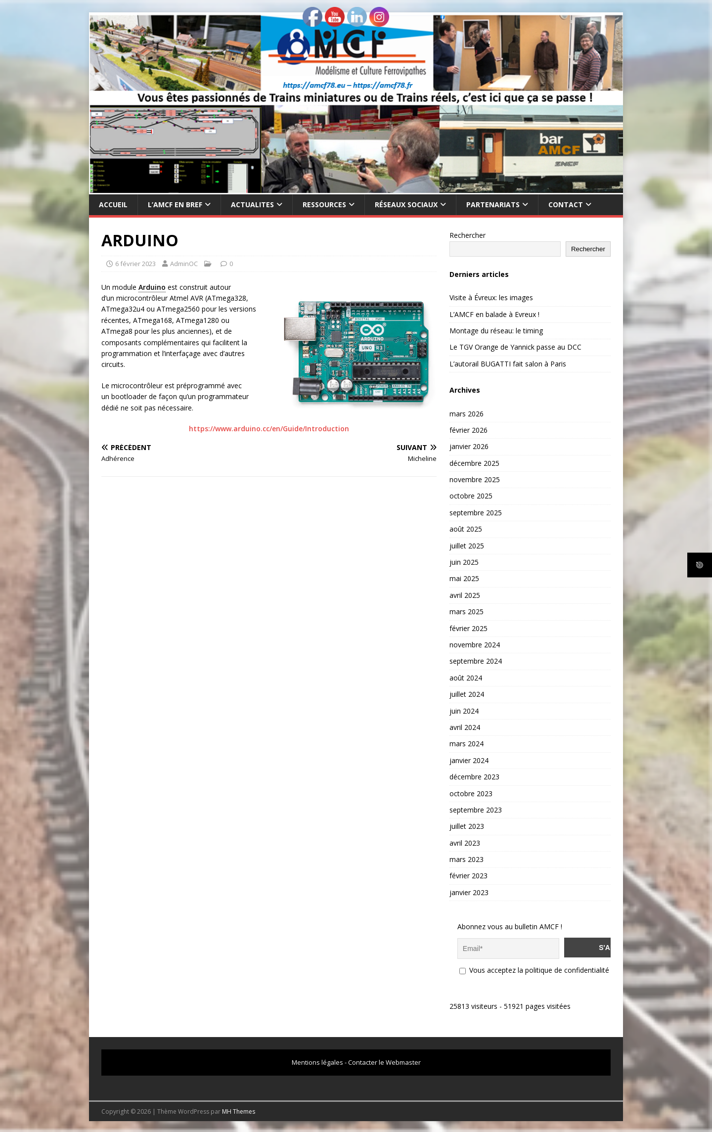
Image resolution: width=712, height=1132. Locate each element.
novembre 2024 (474, 644)
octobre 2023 (470, 793)
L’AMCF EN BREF (175, 204)
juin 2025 (464, 562)
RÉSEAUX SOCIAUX (406, 204)
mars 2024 (466, 743)
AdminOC (184, 263)
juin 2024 (464, 711)
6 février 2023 (135, 263)
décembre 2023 (474, 776)
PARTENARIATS (493, 204)
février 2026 (468, 430)
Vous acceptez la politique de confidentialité (534, 968)
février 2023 (468, 875)
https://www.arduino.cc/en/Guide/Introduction (269, 428)
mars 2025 (466, 611)
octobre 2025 (470, 495)
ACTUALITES (252, 204)
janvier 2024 (469, 760)
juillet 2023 (466, 826)
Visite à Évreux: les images (491, 297)
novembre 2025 (474, 479)
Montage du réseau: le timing (496, 330)
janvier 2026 (469, 446)
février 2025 (468, 628)
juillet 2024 (466, 694)
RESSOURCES (324, 204)
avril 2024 (464, 727)
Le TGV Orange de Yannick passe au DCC (515, 347)
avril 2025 (464, 595)
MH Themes (238, 1110)
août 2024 (465, 677)
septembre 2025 (475, 512)
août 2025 (465, 529)
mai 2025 (464, 578)
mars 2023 (466, 859)
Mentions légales (317, 1060)
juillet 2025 (466, 545)
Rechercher (467, 235)
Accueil (113, 204)
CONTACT (565, 204)
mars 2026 (466, 413)
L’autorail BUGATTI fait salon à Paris (507, 363)
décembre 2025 (474, 463)
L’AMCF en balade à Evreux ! (494, 314)
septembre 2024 (475, 661)
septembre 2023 (475, 810)
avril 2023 (464, 843)
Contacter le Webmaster (384, 1060)
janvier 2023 (469, 892)
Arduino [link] (152, 287)
